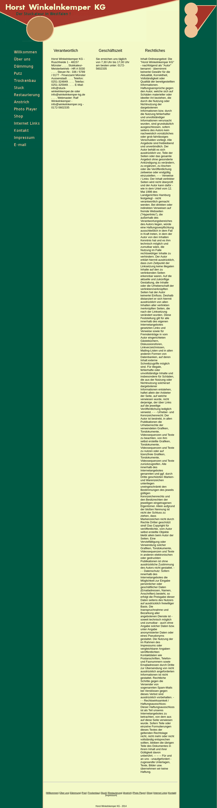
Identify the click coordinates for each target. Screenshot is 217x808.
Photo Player (139, 793)
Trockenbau (93, 793)
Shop (149, 793)
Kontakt (172, 793)
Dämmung (75, 793)
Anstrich (127, 793)
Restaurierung (115, 793)
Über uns (64, 793)
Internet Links (160, 793)
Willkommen (52, 793)
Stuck (103, 793)
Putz (84, 793)
